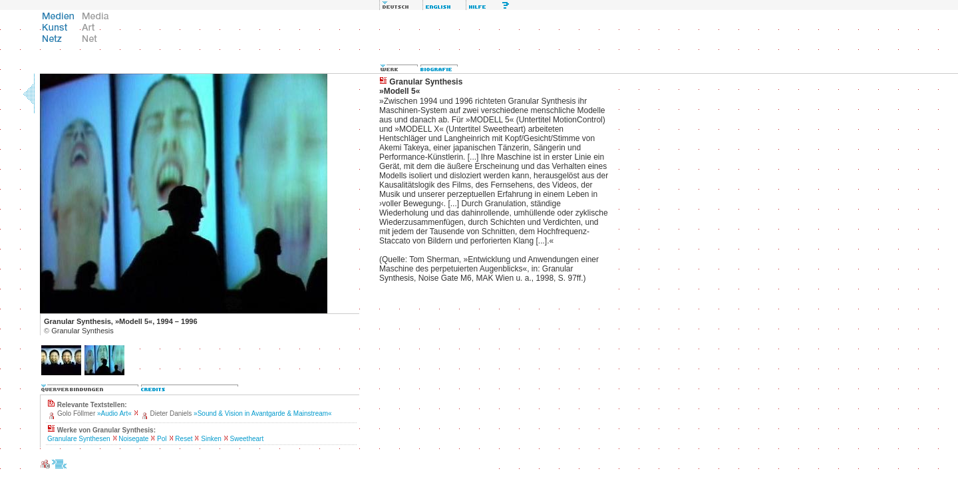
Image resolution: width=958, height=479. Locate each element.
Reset (183, 438)
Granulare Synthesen (78, 438)
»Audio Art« (114, 413)
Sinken (211, 438)
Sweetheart (247, 438)
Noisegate (133, 438)
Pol (161, 438)
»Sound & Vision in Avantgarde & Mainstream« (263, 413)
